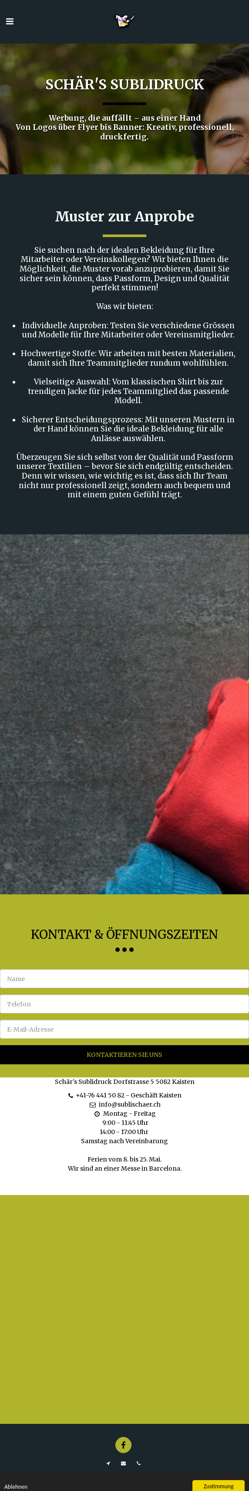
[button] (9, 21)
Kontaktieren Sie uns (124, 1065)
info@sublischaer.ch (125, 1115)
